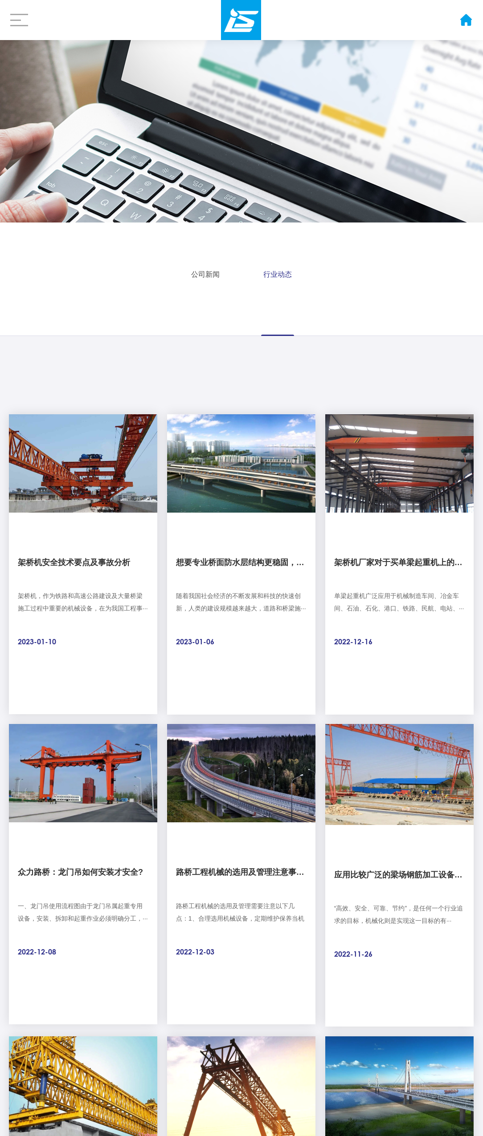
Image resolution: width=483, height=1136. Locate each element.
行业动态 (277, 271)
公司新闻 (205, 271)
